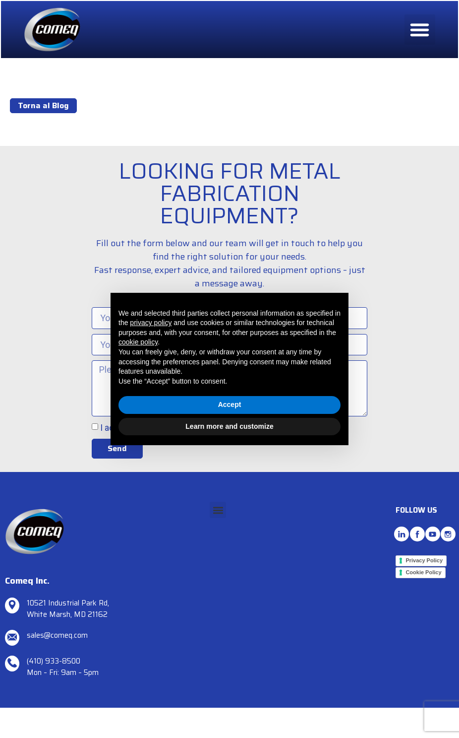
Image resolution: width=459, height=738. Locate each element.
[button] (419, 30)
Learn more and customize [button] (229, 426)
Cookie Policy (423, 572)
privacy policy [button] (151, 323)
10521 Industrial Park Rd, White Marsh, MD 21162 (68, 608)
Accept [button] (229, 404)
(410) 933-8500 (53, 661)
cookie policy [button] (138, 342)
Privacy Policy (424, 560)
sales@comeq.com (57, 635)
